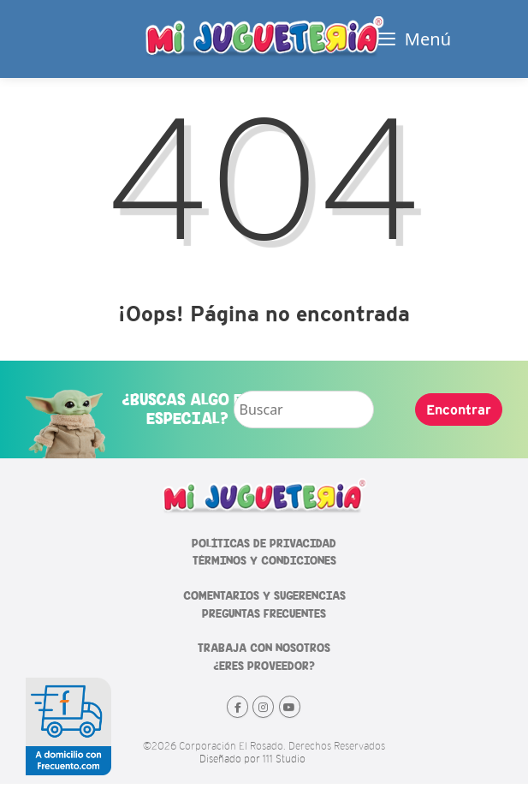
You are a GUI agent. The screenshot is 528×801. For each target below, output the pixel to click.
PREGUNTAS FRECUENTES (264, 613)
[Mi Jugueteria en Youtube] (289, 707)
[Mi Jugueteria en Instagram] (263, 707)
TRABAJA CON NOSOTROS (264, 648)
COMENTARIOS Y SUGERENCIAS (264, 595)
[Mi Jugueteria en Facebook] (237, 707)
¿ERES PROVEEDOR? (264, 666)
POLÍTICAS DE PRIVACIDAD (264, 543)
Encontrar (458, 409)
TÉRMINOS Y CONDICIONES (264, 560)
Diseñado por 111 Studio (252, 759)
